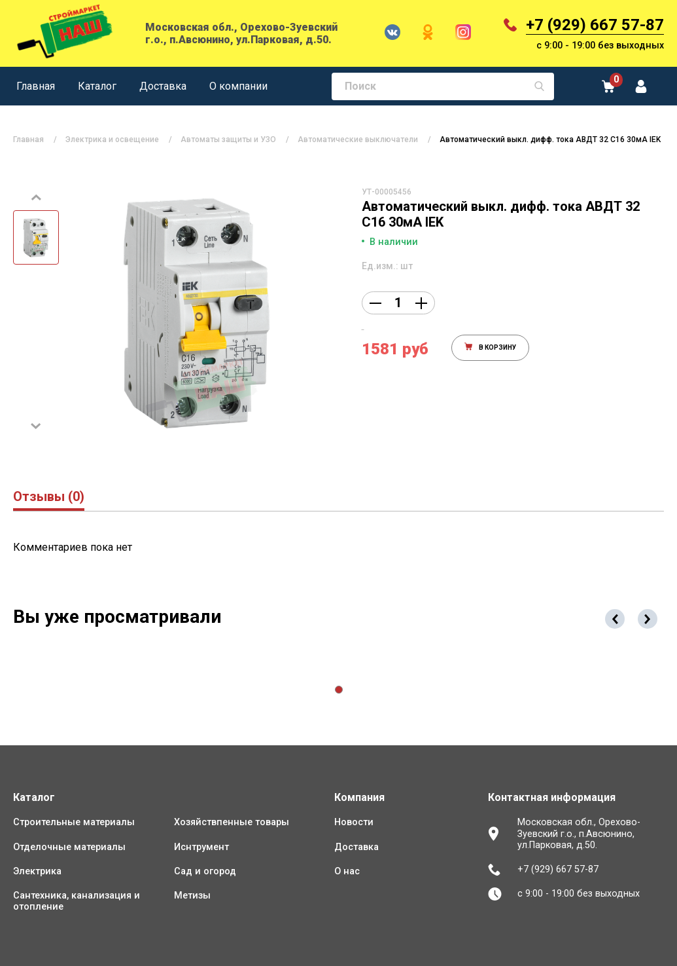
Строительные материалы (74, 822)
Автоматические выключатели (358, 139)
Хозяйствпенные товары (231, 822)
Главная (35, 86)
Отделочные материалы (69, 847)
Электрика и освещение (112, 139)
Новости (353, 822)
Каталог (97, 86)
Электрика (37, 871)
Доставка (162, 86)
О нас (347, 871)
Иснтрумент (201, 847)
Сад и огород (205, 871)
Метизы (192, 895)
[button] (339, 690)
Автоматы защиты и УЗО (228, 139)
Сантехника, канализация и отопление (76, 901)
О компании (238, 86)
